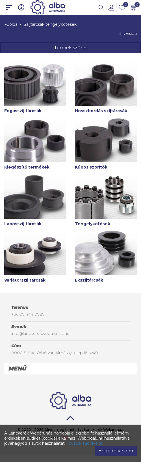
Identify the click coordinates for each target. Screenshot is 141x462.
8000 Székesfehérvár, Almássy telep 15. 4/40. (55, 352)
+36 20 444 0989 (28, 314)
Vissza (128, 33)
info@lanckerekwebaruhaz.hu (40, 333)
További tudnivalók (85, 443)
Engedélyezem (115, 451)
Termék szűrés (70, 47)
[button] (101, 7)
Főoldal (11, 24)
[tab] (70, 368)
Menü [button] (17, 368)
